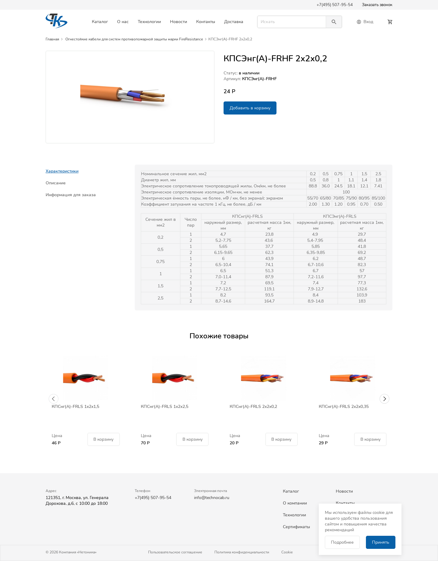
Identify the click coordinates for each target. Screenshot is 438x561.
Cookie (287, 552)
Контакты (205, 22)
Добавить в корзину (250, 108)
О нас (123, 22)
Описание (56, 183)
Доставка (233, 22)
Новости (178, 22)
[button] (53, 399)
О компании (295, 503)
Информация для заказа (71, 195)
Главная (52, 39)
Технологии (149, 22)
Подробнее (342, 542)
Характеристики (62, 171)
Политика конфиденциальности (241, 552)
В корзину (103, 439)
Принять (380, 542)
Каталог (100, 22)
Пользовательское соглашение (175, 552)
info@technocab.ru (211, 498)
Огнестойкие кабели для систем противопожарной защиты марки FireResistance (134, 39)
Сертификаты (296, 527)
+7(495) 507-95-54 (335, 5)
